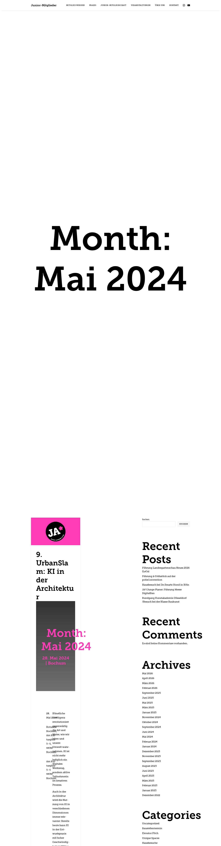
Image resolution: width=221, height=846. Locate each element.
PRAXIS (92, 5)
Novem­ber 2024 (151, 591)
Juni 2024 (148, 605)
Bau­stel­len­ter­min (152, 702)
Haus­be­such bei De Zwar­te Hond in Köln (165, 458)
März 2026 (148, 557)
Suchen (145, 393)
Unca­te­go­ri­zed (150, 697)
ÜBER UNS (160, 5)
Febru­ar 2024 (149, 615)
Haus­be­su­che (149, 717)
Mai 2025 (147, 576)
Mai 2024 (147, 610)
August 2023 (149, 640)
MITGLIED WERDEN (75, 5)
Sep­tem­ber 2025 (151, 567)
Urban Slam (149, 721)
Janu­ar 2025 (149, 586)
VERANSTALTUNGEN (141, 5)
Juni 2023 (148, 644)
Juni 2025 (148, 571)
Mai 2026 (147, 547)
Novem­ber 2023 (151, 630)
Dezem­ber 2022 (151, 669)
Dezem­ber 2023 (151, 625)
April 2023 (148, 649)
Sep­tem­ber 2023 (151, 635)
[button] (184, 5)
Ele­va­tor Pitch (150, 707)
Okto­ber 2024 (150, 596)
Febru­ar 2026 (149, 562)
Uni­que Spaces (150, 712)
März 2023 (148, 654)
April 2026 (148, 552)
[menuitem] (75, 5)
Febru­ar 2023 (149, 659)
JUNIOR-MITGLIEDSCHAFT (113, 5)
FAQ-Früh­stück (151, 726)
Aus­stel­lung (149, 731)
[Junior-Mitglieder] (44, 5)
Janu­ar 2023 (149, 664)
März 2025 (148, 581)
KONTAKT (174, 5)
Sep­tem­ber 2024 (151, 601)
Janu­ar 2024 (149, 620)
